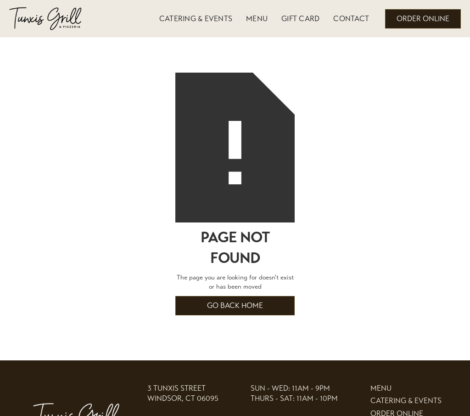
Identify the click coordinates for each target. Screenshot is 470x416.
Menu (257, 18)
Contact (351, 18)
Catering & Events (195, 18)
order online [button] (423, 18)
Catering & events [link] (406, 400)
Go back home (235, 305)
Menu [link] (381, 388)
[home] (46, 18)
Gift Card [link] (300, 18)
